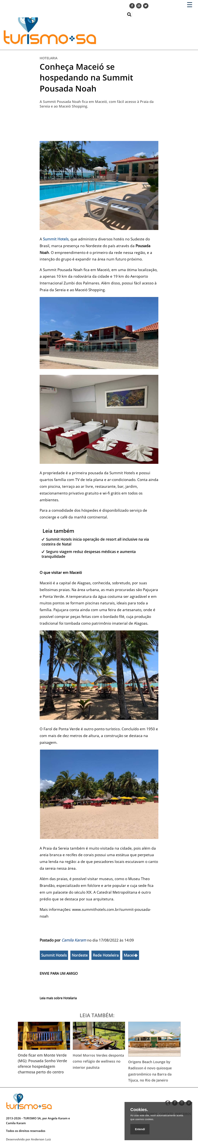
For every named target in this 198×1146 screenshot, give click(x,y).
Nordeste (80, 955)
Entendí (140, 1129)
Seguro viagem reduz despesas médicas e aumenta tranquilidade (89, 554)
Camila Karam (73, 940)
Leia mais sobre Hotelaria (58, 998)
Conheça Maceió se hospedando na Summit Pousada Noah (86, 77)
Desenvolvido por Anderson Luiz (28, 1139)
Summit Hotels (54, 955)
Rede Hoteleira (106, 955)
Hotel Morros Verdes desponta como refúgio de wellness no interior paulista (98, 1061)
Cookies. (139, 1110)
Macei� (131, 955)
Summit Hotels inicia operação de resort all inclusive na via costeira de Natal (95, 542)
